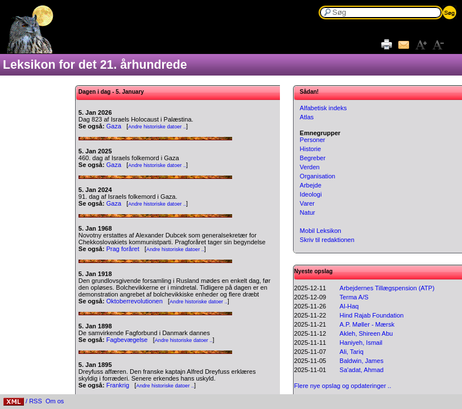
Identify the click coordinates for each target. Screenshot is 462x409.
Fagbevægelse (127, 339)
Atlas (307, 117)
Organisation (317, 176)
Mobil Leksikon (320, 230)
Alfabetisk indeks (323, 108)
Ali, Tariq (352, 351)
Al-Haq (349, 306)
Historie (310, 148)
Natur (307, 212)
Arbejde (310, 185)
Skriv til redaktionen (327, 239)
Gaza (113, 126)
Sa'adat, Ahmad (361, 369)
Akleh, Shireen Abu (366, 333)
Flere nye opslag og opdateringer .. (342, 385)
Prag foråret (122, 248)
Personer (312, 139)
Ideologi (311, 194)
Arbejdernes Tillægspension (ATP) (387, 288)
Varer (307, 203)
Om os (55, 401)
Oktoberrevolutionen (134, 301)
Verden (310, 167)
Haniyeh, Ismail (361, 342)
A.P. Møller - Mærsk (367, 324)
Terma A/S (354, 297)
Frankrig (117, 385)
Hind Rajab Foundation (372, 315)
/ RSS (22, 401)
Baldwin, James (361, 360)
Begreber (312, 158)
